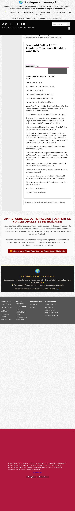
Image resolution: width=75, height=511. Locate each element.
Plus (37, 66)
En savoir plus (37, 472)
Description (30, 66)
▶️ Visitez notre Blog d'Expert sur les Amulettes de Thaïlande (37, 251)
